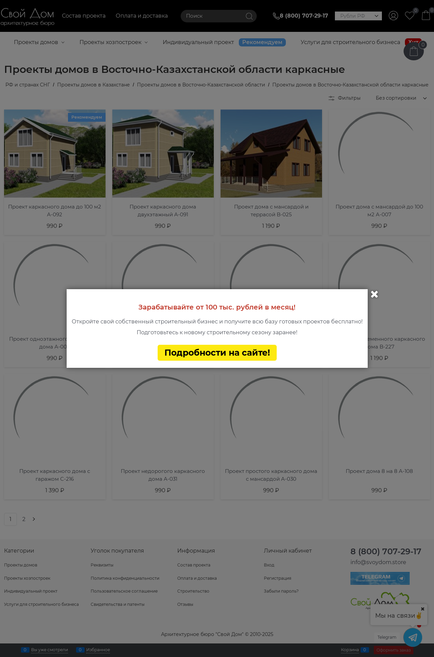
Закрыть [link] (374, 294)
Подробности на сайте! (217, 352)
